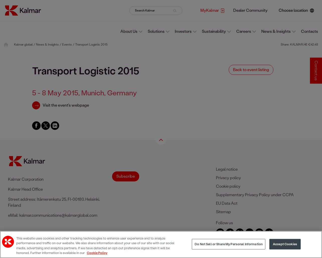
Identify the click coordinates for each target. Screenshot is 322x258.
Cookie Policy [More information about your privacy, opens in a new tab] (97, 253)
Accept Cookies (285, 244)
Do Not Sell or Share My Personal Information (229, 244)
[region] (161, 244)
